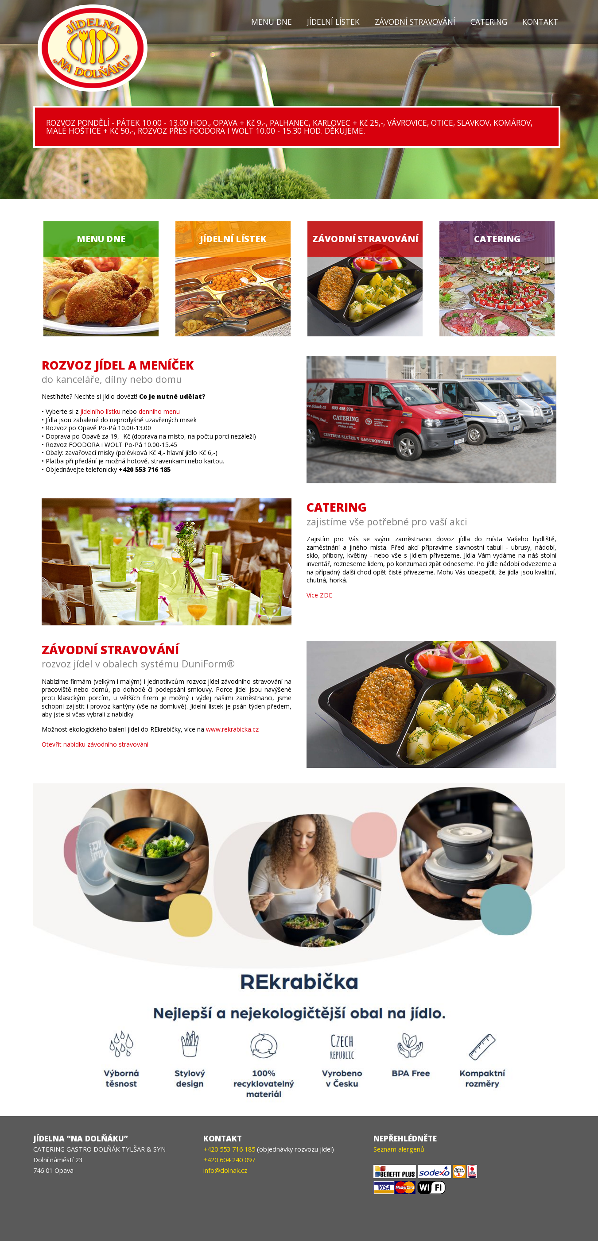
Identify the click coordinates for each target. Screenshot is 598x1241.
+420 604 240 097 (229, 1159)
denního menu (159, 411)
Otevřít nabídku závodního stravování (95, 744)
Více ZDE (319, 595)
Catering (488, 21)
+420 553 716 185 (229, 1149)
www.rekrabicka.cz (232, 729)
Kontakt (540, 21)
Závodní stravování (415, 21)
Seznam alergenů (398, 1149)
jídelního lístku (100, 411)
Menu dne (271, 21)
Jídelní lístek (333, 21)
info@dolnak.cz (225, 1170)
